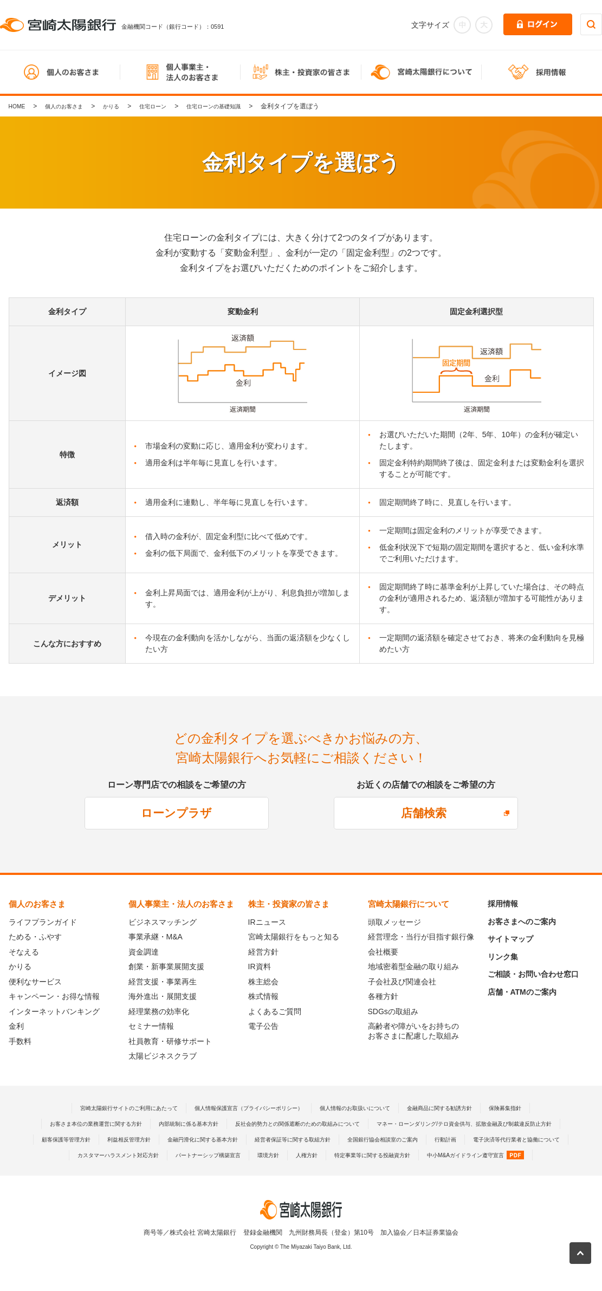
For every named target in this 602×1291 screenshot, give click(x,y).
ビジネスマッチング (162, 922)
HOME (18, 106)
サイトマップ (510, 939)
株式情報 (263, 996)
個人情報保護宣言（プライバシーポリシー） (242, 1108)
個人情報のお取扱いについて (365, 1108)
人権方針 (251, 1171)
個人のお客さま (70, 106)
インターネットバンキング (54, 1011)
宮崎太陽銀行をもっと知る (293, 936)
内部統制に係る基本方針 (281, 1123)
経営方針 (263, 952)
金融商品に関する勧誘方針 (464, 1108)
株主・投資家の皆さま (288, 904)
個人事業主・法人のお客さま (181, 904)
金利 (16, 1026)
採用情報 (503, 903)
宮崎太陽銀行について (408, 904)
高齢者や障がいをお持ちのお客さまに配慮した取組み (413, 1031)
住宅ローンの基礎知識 (237, 106)
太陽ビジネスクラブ (162, 1056)
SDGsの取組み (393, 1011)
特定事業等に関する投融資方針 (326, 1171)
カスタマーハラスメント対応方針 (487, 1155)
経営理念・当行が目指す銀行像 (421, 936)
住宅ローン (169, 106)
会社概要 (383, 952)
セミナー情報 (151, 1026)
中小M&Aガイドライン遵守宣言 (445, 1171)
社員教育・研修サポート (170, 1041)
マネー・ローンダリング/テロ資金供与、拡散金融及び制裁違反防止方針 (178, 1139)
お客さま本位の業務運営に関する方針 (173, 1123)
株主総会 (263, 981)
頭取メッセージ (394, 922)
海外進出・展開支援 (162, 996)
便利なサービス (35, 981)
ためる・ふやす (35, 936)
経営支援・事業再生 (162, 981)
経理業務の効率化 (158, 1011)
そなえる (24, 952)
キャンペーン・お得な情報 (54, 996)
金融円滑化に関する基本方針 (486, 1139)
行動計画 (288, 1155)
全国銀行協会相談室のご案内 (215, 1155)
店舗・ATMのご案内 (522, 992)
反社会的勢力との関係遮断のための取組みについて (408, 1123)
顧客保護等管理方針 (329, 1139)
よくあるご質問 (274, 1011)
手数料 (20, 1041)
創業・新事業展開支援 (166, 966)
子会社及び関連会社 (402, 981)
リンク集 (503, 956)
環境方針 (209, 1171)
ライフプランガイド (43, 922)
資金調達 (143, 952)
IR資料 (259, 966)
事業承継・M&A (155, 936)
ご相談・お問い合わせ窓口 (533, 974)
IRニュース (267, 922)
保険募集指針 (539, 1108)
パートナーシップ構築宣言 (140, 1171)
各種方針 (383, 996)
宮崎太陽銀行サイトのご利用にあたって (101, 1108)
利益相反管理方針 (401, 1139)
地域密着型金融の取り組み (413, 966)
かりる (123, 106)
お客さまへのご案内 (522, 921)
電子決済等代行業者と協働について (370, 1155)
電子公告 (263, 1026)
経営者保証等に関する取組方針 (111, 1155)
